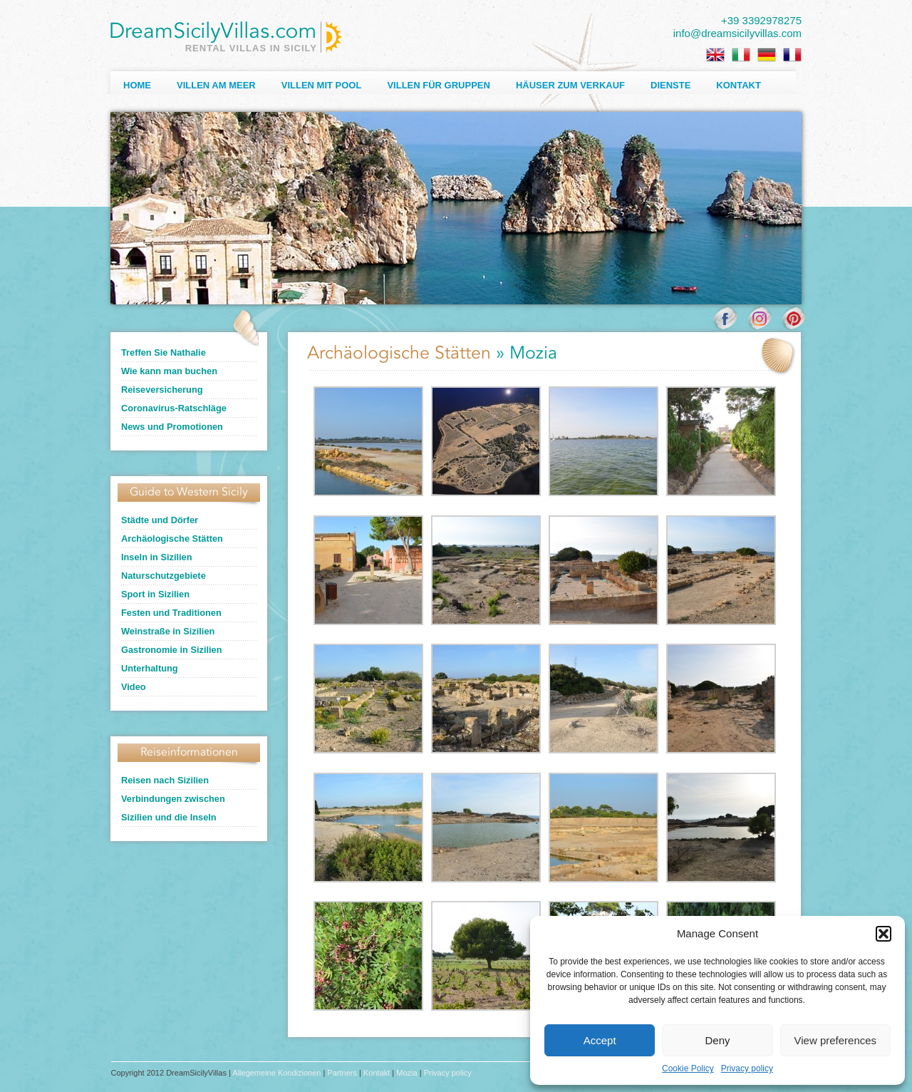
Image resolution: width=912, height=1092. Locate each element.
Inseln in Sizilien (156, 557)
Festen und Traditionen (171, 612)
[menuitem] (715, 55)
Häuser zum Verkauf (570, 85)
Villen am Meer (216, 85)
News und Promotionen (172, 426)
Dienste (670, 85)
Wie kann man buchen (169, 371)
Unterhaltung (149, 668)
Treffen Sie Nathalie (163, 352)
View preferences (835, 1040)
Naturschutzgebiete (163, 575)
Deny (717, 1040)
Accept (600, 1040)
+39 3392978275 (761, 20)
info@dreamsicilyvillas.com (737, 33)
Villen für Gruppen (438, 85)
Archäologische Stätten (172, 538)
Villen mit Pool (321, 85)
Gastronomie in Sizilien (171, 649)
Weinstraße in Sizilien (167, 631)
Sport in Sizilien (155, 594)
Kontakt (738, 85)
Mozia (406, 1072)
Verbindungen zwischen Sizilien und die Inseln (173, 808)
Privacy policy (747, 1068)
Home (137, 85)
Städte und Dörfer (159, 520)
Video (133, 686)
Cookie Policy (688, 1068)
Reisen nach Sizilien (165, 780)
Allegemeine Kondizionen (276, 1072)
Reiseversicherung (162, 389)
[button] (883, 934)
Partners (342, 1072)
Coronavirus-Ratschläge (174, 408)
